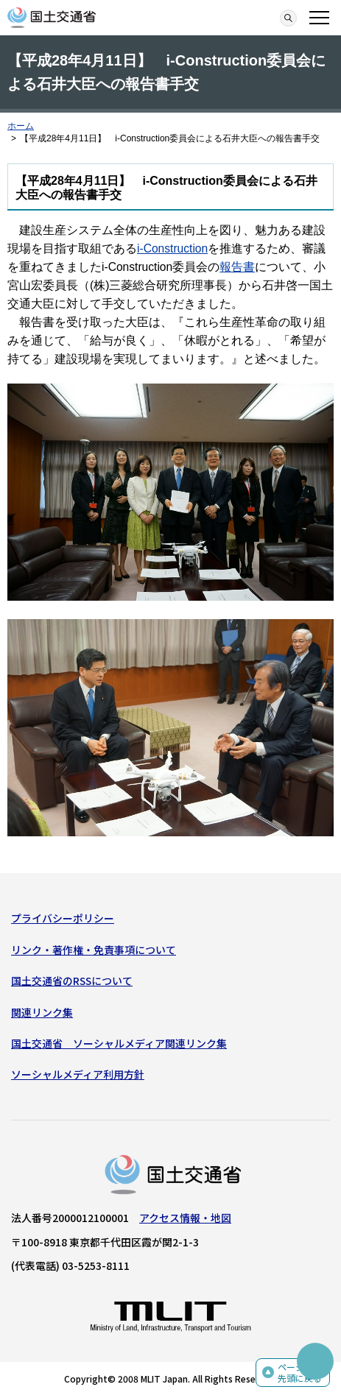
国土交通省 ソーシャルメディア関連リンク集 (119, 1043)
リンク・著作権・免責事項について (93, 949)
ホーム (20, 126)
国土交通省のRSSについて (72, 980)
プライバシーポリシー (62, 918)
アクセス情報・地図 (185, 1217)
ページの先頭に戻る (300, 1372)
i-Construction (172, 248)
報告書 (237, 267)
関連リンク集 (42, 1012)
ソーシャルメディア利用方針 (77, 1074)
